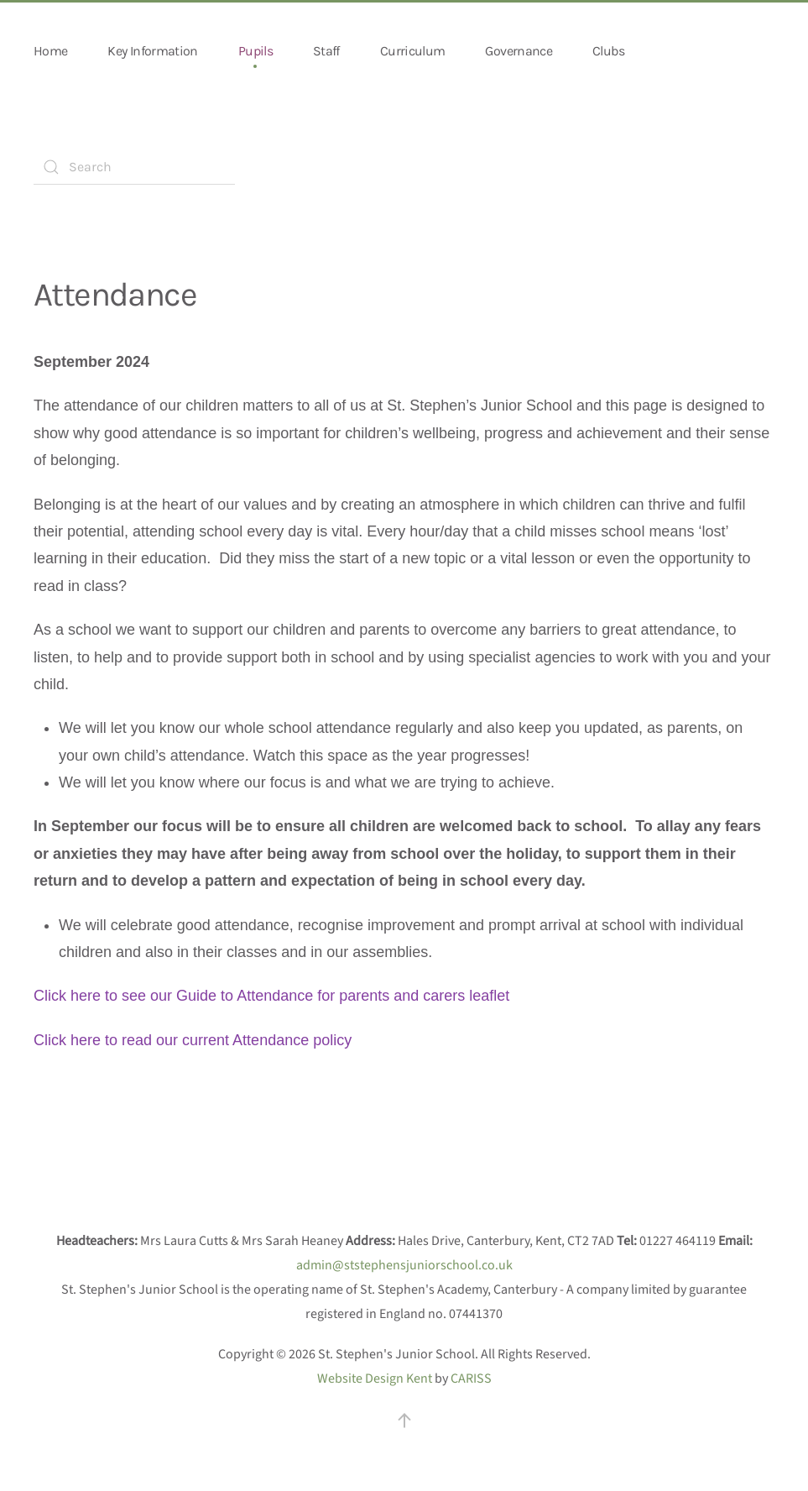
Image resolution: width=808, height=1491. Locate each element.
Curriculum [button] (413, 51)
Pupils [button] (255, 51)
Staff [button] (326, 51)
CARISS (471, 1378)
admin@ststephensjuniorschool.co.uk (404, 1265)
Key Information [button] (152, 51)
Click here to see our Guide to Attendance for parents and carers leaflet (271, 995)
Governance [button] (518, 51)
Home (50, 51)
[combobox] (134, 167)
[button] (404, 1420)
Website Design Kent (374, 1378)
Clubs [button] (608, 51)
